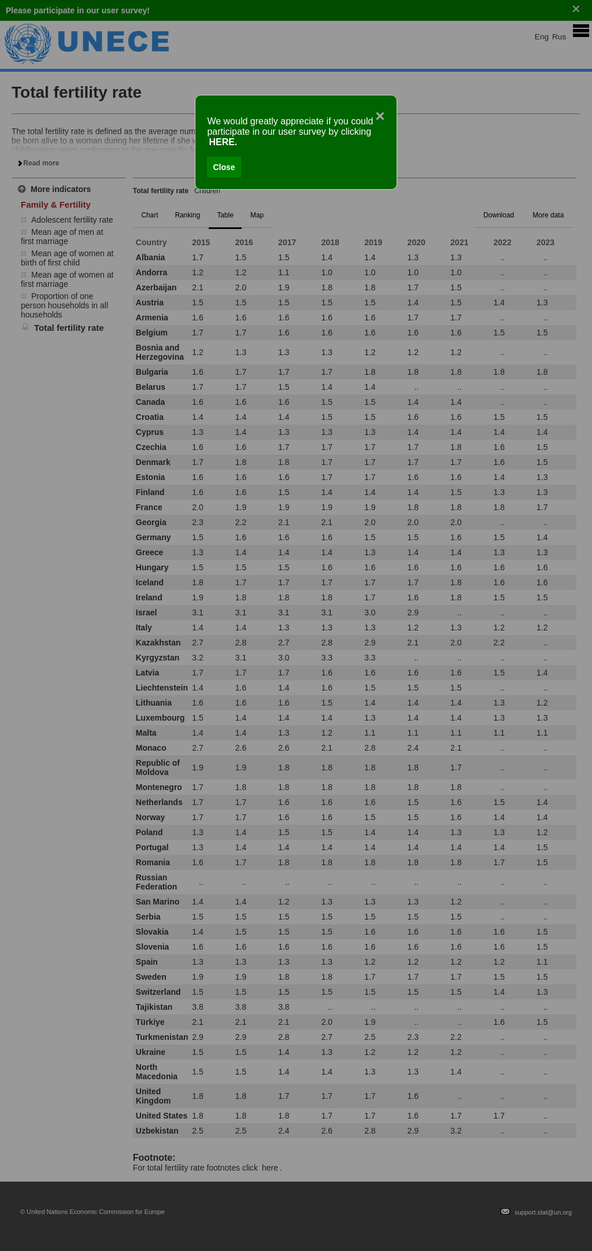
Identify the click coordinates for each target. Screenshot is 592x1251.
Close (224, 167)
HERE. (223, 142)
